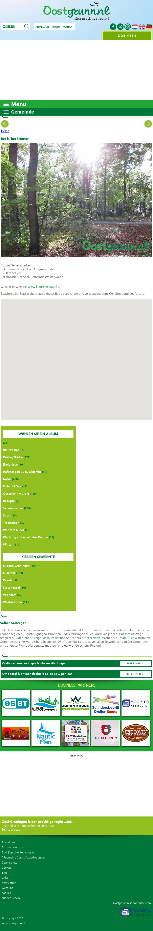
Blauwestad (11, 450)
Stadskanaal (11, 587)
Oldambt (9, 573)
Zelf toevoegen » (13, 830)
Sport (7, 515)
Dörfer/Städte (13, 457)
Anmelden (42, 26)
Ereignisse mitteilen (46, 638)
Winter (8, 544)
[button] (76, 355)
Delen (5, 131)
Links (5, 877)
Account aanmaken (13, 847)
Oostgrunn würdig (16, 493)
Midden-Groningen (16, 566)
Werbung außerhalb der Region (25, 537)
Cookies (7, 867)
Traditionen (11, 523)
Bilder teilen (23, 638)
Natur (7, 479)
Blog (4, 872)
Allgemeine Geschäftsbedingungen (24, 857)
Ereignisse (10, 464)
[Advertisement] (76, 70)
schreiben (93, 638)
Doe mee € (127, 36)
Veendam (9, 595)
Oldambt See (12, 486)
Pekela (8, 580)
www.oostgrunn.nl (13, 923)
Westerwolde (12, 602)
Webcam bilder (13, 530)
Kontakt (68, 26)
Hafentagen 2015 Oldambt (22, 472)
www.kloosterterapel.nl (44, 287)
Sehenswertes (13, 508)
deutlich (128, 638)
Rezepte (9, 501)
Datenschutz (9, 862)
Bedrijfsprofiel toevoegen (18, 852)
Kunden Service (11, 898)
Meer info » (135, 663)
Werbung (7, 888)
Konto (55, 26)
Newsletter (9, 883)
